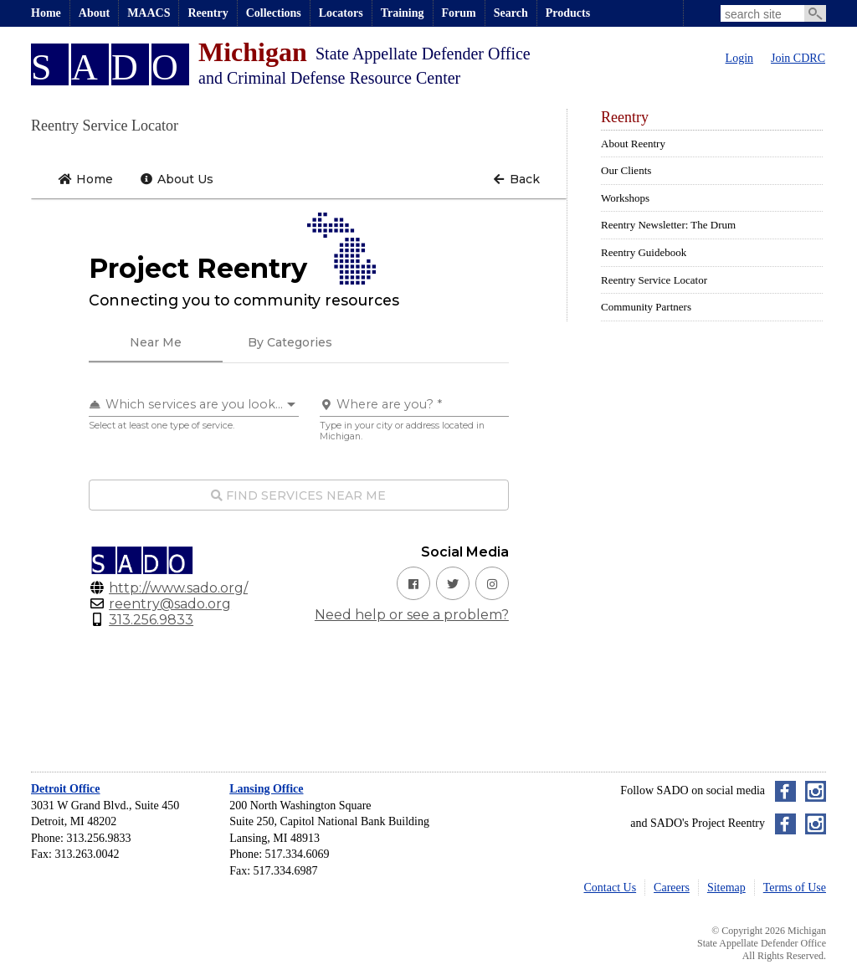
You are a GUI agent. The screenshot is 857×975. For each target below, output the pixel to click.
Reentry (207, 13)
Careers (672, 887)
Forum (459, 13)
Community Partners (646, 306)
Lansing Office (266, 789)
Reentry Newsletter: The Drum (668, 224)
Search (511, 13)
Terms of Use (794, 887)
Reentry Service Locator (654, 280)
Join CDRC (798, 58)
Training (402, 13)
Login (739, 58)
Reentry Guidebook (643, 252)
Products (568, 13)
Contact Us (610, 887)
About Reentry (633, 143)
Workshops (625, 198)
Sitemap (726, 887)
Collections (273, 13)
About (94, 13)
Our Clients (626, 170)
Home (46, 13)
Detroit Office (65, 789)
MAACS (148, 13)
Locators (341, 13)
